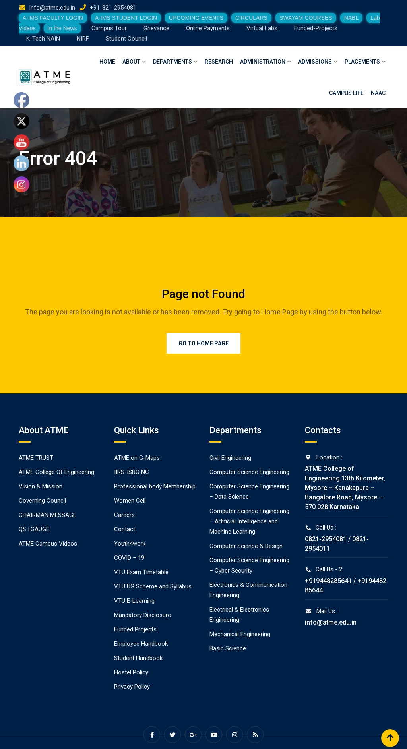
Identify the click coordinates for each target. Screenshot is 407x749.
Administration (262, 61)
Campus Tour (109, 28)
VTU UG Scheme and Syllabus (153, 586)
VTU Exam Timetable (141, 572)
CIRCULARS (251, 18)
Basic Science (227, 648)
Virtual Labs (261, 28)
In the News (62, 28)
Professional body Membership (155, 486)
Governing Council (42, 500)
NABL (351, 18)
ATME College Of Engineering (56, 472)
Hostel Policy (131, 672)
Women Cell (129, 500)
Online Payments (208, 28)
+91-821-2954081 (113, 7)
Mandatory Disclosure (142, 615)
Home (107, 61)
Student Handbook (138, 658)
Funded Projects (135, 629)
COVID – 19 (129, 557)
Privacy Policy (132, 686)
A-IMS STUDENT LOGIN (126, 18)
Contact (124, 529)
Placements (362, 61)
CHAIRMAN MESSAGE (47, 515)
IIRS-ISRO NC (131, 472)
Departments (172, 61)
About (131, 61)
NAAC (378, 93)
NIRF (83, 38)
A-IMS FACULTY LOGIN (53, 18)
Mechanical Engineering (239, 634)
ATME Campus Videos (48, 543)
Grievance (156, 28)
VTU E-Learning (134, 600)
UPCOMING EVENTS (196, 18)
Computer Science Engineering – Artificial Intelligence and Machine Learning (249, 521)
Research (219, 61)
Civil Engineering (230, 457)
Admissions (315, 61)
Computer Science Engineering (249, 472)
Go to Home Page (203, 343)
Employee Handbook (141, 643)
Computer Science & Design (246, 546)
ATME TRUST (36, 457)
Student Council (126, 38)
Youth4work (129, 543)
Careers (124, 515)
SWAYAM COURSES (305, 18)
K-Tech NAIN (43, 38)
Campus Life (346, 93)
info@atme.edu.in (52, 7)
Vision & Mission (40, 486)
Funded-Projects (315, 28)
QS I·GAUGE (34, 529)
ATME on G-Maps (137, 457)
